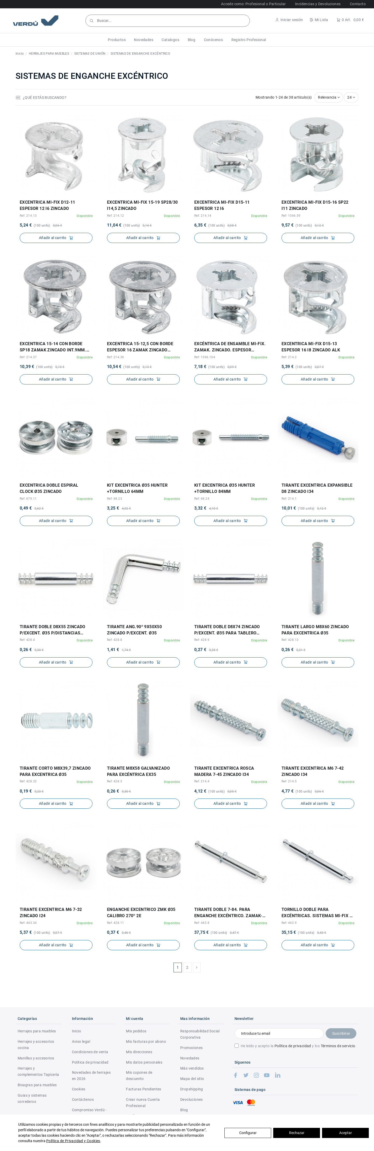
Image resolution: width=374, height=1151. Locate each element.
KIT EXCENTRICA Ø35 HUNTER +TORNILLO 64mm (137, 488)
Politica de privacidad (90, 1062)
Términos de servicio (338, 1046)
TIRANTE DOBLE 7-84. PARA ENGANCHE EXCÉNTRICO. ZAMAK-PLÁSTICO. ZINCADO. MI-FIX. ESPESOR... (228, 913)
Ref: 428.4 (27, 640)
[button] (117, 39)
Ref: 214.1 (289, 498)
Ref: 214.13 (28, 215)
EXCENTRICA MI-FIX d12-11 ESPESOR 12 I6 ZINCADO (47, 205)
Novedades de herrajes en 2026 (91, 1075)
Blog (184, 1110)
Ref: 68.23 (114, 498)
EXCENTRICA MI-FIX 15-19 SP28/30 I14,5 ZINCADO (142, 205)
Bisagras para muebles (37, 1085)
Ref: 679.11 (28, 498)
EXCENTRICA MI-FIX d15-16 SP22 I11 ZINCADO (315, 205)
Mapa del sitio (192, 1079)
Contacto (358, 4)
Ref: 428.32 (28, 781)
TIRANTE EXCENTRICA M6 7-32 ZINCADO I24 (51, 912)
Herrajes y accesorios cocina (36, 1044)
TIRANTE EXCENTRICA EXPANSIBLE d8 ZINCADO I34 (317, 488)
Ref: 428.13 (290, 640)
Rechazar (296, 1133)
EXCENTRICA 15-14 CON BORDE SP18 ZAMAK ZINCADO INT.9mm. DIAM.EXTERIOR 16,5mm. (53, 347)
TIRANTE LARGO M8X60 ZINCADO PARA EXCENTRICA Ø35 (315, 629)
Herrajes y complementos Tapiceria (38, 1071)
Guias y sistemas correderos (32, 1098)
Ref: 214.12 (115, 215)
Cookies (78, 1089)
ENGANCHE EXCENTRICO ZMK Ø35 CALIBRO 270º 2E (141, 912)
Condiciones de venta (90, 1052)
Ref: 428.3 (114, 781)
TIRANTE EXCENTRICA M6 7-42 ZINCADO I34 (313, 771)
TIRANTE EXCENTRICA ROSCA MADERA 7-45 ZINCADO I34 (224, 771)
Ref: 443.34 (28, 923)
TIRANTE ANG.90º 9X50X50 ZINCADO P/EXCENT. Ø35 (134, 629)
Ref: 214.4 (201, 781)
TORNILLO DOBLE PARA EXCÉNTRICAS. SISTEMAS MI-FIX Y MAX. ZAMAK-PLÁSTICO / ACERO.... (317, 913)
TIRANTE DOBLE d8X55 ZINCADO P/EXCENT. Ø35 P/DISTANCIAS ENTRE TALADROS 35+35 (52, 630)
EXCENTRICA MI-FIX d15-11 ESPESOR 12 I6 (222, 205)
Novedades (189, 1058)
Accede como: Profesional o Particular (253, 4)
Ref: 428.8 (114, 640)
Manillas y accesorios (36, 1058)
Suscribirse (341, 1033)
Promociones (191, 1048)
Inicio (76, 1031)
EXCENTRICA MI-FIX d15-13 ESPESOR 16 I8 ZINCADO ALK (311, 346)
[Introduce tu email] (279, 1033)
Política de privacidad (293, 1046)
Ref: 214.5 (289, 781)
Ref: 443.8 (201, 923)
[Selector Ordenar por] (329, 97)
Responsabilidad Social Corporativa (200, 1034)
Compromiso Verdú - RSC (89, 1113)
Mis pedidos (136, 1031)
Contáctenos (83, 1099)
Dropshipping (191, 1089)
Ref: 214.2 (289, 357)
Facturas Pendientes (143, 1089)
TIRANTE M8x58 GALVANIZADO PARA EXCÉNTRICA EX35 (138, 771)
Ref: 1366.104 (204, 357)
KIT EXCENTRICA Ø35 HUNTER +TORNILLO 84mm (224, 488)
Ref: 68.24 (201, 498)
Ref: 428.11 (115, 923)
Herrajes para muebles (37, 1031)
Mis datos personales (144, 1062)
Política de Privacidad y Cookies (73, 1141)
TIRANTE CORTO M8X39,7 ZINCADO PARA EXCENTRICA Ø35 (55, 771)
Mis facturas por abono (146, 1041)
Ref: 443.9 (289, 923)
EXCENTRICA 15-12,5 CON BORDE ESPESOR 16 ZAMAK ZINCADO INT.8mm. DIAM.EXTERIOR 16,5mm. (142, 347)
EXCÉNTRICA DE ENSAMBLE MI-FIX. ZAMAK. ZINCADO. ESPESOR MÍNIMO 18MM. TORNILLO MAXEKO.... (230, 347)
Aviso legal (81, 1041)
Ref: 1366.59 (291, 215)
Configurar (248, 1133)
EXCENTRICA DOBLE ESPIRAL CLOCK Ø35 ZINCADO (49, 488)
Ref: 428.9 (201, 640)
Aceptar (345, 1133)
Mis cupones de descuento (139, 1075)
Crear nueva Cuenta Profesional (143, 1102)
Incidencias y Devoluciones (317, 4)
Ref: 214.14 (202, 215)
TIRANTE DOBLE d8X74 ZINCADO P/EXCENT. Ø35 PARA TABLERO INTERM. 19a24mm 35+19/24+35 (227, 630)
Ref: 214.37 (28, 357)
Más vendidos (192, 1068)
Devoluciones (191, 1099)
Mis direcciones (139, 1052)
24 (351, 97)
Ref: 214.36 (115, 357)
